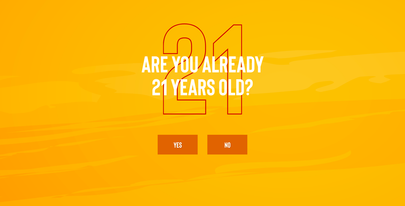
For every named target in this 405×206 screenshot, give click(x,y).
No (227, 144)
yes (178, 144)
